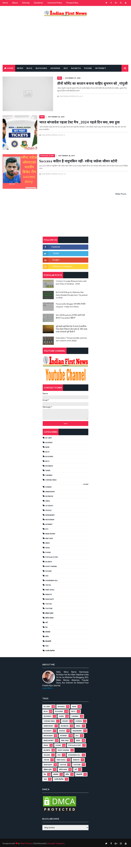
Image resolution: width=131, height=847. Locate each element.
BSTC (47, 460)
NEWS (47, 542)
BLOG (47, 451)
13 (80, 177)
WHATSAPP (49, 598)
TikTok (48, 584)
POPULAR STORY (62, 155)
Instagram (49, 518)
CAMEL (47, 469)
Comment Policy (55, 3)
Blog (29, 68)
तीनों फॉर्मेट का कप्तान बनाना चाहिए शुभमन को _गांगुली (89, 83)
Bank (47, 446)
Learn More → (48, 687)
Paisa (47, 546)
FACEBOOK (49, 495)
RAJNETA (76, 68)
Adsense (55, 68)
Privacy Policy (72, 3)
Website (48, 593)
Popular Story (13, 75)
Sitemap (26, 3)
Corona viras (51, 479)
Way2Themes (26, 842)
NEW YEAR (49, 537)
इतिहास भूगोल (49, 612)
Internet (100, 68)
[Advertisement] (65, 42)
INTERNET (49, 523)
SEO (46, 575)
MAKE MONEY (50, 532)
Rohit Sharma (51, 565)
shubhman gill (51, 579)
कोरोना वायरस (49, 617)
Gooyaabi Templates (56, 842)
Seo (66, 68)
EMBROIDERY (50, 490)
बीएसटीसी (48, 640)
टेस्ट (46, 626)
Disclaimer (38, 3)
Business (49, 465)
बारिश (47, 635)
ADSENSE (48, 441)
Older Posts (120, 192)
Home (5, 3)
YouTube (48, 607)
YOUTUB (48, 603)
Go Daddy (49, 504)
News (20, 68)
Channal (49, 474)
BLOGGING (49, 455)
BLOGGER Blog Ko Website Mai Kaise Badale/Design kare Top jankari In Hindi (72, 294)
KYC (46, 528)
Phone (88, 68)
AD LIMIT (48, 437)
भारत (57, 116)
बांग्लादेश (47, 631)
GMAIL (47, 500)
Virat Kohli (49, 588)
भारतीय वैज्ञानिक (50, 649)
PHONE (48, 551)
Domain (48, 486)
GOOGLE (48, 509)
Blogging (41, 68)
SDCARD (48, 570)
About (15, 3)
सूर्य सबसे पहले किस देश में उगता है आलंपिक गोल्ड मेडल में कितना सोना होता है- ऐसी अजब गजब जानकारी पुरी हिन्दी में (71, 328)
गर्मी (46, 621)
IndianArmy (50, 514)
